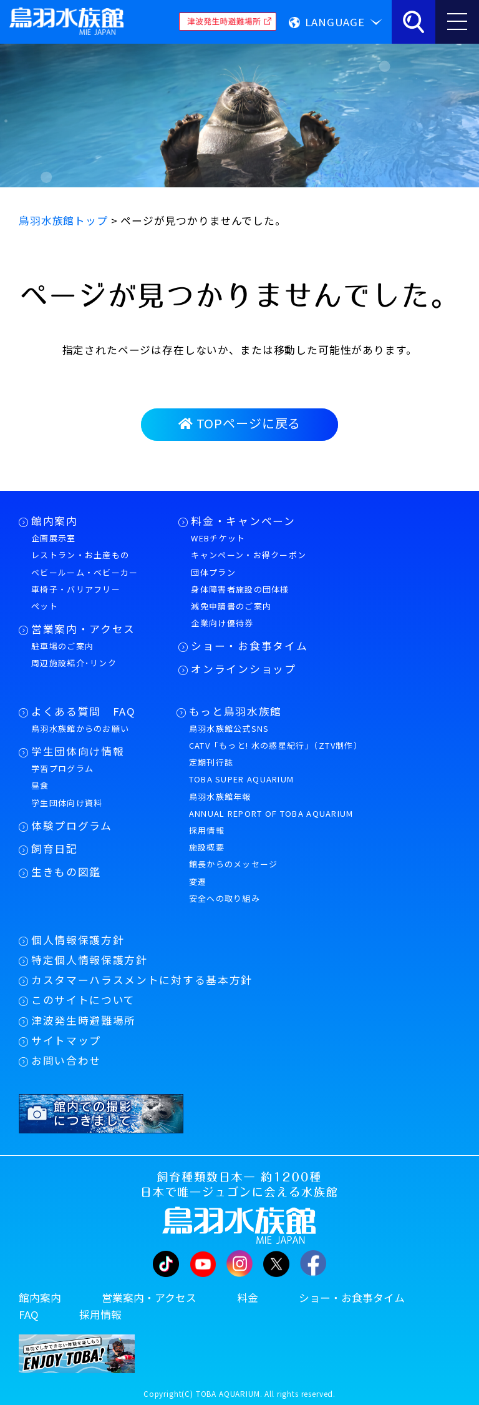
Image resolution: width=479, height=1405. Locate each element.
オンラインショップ (243, 668)
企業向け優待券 (222, 623)
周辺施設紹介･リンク (74, 663)
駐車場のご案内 (62, 646)
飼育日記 (54, 848)
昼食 (40, 785)
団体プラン (213, 572)
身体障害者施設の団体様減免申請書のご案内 (240, 597)
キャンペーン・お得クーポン (248, 555)
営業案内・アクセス (83, 628)
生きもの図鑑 (66, 871)
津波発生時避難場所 (83, 1020)
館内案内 (54, 520)
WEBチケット (218, 538)
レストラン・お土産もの (80, 555)
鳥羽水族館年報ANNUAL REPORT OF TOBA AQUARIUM (271, 805)
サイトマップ (66, 1040)
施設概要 (207, 847)
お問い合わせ (66, 1060)
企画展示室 (53, 538)
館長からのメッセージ (233, 864)
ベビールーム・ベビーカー (84, 572)
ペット (44, 606)
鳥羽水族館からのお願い (80, 728)
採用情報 (207, 830)
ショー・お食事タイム (249, 645)
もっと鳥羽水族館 (235, 711)
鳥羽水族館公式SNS (229, 728)
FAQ (29, 1314)
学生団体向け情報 (77, 751)
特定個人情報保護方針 (89, 959)
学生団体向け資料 (66, 803)
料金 (247, 1297)
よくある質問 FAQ (83, 711)
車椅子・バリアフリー (75, 589)
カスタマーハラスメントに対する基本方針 (142, 979)
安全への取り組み (224, 898)
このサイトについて (83, 999)
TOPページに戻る (239, 423)
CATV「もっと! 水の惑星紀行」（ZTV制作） (275, 745)
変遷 (198, 881)
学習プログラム (62, 768)
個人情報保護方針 (77, 939)
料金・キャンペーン (243, 520)
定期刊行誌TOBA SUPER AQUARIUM (241, 770)
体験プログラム (71, 825)
